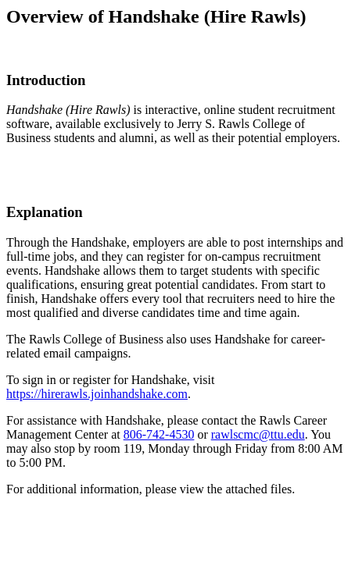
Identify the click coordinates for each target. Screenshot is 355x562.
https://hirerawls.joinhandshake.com (97, 393)
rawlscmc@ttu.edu (258, 434)
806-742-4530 (159, 434)
